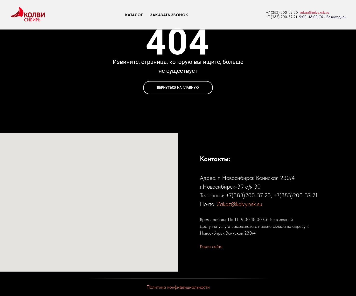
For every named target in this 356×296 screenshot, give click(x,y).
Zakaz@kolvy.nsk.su (239, 203)
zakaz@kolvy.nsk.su (314, 12)
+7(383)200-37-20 (248, 195)
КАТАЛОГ (134, 15)
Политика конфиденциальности (178, 287)
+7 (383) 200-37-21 (281, 17)
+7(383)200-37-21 (295, 195)
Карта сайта (211, 246)
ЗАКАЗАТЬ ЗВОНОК (169, 15)
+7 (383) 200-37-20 (282, 12)
